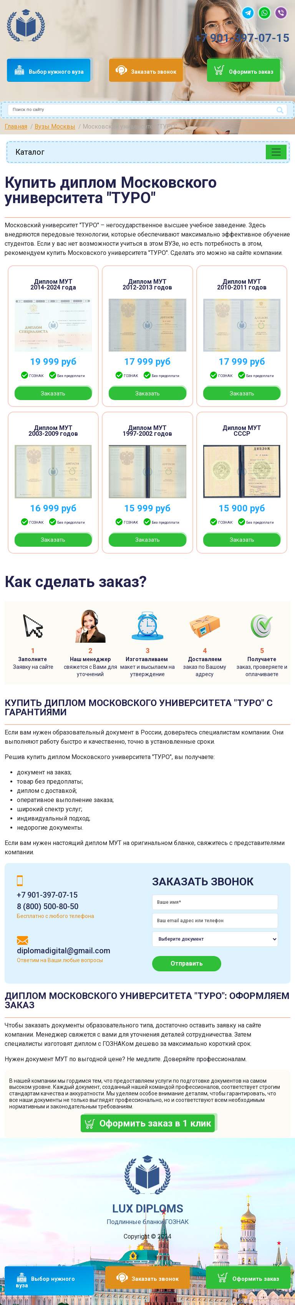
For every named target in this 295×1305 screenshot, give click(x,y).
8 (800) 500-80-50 (47, 906)
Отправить (187, 963)
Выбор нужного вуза (56, 72)
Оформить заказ (251, 72)
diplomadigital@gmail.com (63, 950)
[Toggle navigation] (276, 152)
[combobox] (147, 110)
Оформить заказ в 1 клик (155, 1123)
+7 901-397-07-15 (242, 38)
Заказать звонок (153, 72)
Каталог (30, 152)
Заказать (53, 393)
